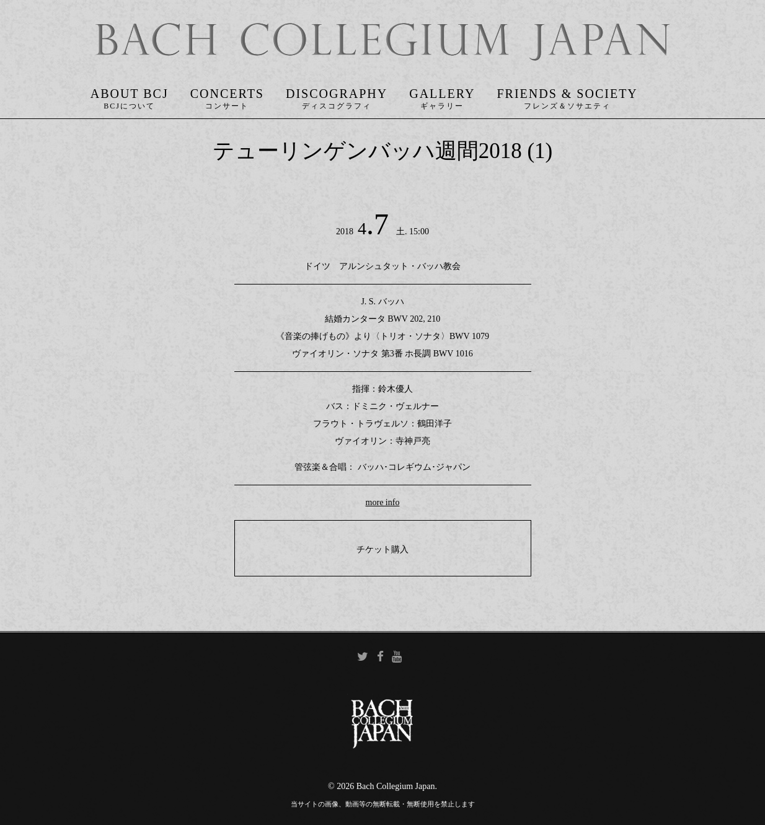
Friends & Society (567, 95)
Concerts (227, 95)
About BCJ (130, 95)
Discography (336, 95)
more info (383, 503)
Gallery (442, 95)
